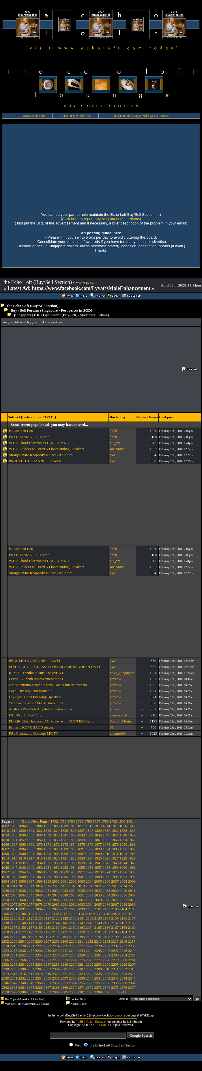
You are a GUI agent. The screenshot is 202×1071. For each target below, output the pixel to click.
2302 (39, 969)
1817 (131, 826)
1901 (30, 853)
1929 (132, 858)
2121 (130, 913)
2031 (47, 890)
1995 (13, 881)
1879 (115, 844)
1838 (39, 835)
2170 (5, 932)
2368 (56, 987)
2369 (64, 987)
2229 (98, 946)
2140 (22, 923)
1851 (13, 840)
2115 (80, 913)
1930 (5, 863)
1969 (64, 872)
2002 (72, 881)
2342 (106, 978)
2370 (72, 987)
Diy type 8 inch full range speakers (35, 697)
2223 (47, 946)
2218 (5, 946)
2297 (132, 964)
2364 (22, 987)
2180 (89, 932)
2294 (106, 964)
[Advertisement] (101, 167)
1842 (72, 835)
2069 (98, 900)
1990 (106, 877)
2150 (106, 923)
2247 (115, 950)
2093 (30, 909)
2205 (30, 941)
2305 (64, 969)
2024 (123, 886)
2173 (30, 932)
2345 (132, 978)
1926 (106, 858)
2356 (89, 983)
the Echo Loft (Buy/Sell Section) (33, 306)
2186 (5, 937)
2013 (30, 886)
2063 (47, 900)
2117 (97, 913)
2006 (106, 881)
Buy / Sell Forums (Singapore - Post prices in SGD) (51, 310)
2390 (106, 992)
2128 (56, 918)
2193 (64, 937)
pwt (112, 455)
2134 (106, 918)
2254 (39, 955)
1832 (123, 830)
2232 (123, 946)
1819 (13, 830)
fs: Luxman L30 (21, 430)
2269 (30, 960)
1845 (98, 835)
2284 (22, 964)
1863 (115, 840)
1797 (96, 821)
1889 (64, 849)
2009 (132, 881)
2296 (123, 964)
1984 (56, 877)
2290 (72, 964)
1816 (123, 826)
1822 (39, 830)
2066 (72, 900)
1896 (123, 849)
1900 (22, 853)
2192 (56, 937)
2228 (89, 946)
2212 (89, 941)
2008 (123, 881)
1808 (56, 826)
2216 (123, 941)
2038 (106, 890)
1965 (30, 872)
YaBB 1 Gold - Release (91, 1021)
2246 (106, 950)
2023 (115, 886)
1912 (123, 853)
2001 (64, 881)
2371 (81, 987)
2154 (5, 927)
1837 (30, 835)
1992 (123, 877)
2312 (123, 969)
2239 (47, 950)
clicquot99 (118, 733)
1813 (98, 826)
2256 (56, 955)
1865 (132, 840)
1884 (22, 849)
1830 (106, 830)
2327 (115, 973)
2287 (47, 964)
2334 (39, 978)
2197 (98, 937)
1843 (81, 835)
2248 (123, 950)
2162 (72, 927)
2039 (115, 890)
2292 (89, 964)
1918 (39, 858)
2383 (47, 992)
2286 (39, 964)
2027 (13, 890)
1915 (13, 858)
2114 (72, 913)
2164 (89, 927)
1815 (115, 826)
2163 (81, 927)
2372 (89, 987)
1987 (81, 877)
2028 (22, 890)
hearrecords (118, 715)
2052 (89, 895)
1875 (81, 844)
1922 (72, 858)
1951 (47, 867)
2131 (81, 918)
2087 (115, 904)
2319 (47, 973)
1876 (89, 844)
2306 (72, 969)
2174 (39, 932)
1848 (123, 835)
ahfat (113, 430)
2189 (30, 937)
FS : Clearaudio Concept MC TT (33, 733)
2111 (47, 913)
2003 (81, 881)
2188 (22, 937)
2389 (98, 992)
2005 (98, 881)
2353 (64, 983)
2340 (89, 978)
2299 (13, 969)
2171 (13, 932)
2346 (5, 983)
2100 (89, 909)
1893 (98, 849)
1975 (115, 872)
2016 (55, 886)
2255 (47, 955)
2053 (98, 895)
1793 (62, 821)
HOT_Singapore (122, 673)
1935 (47, 863)
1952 (56, 867)
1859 (81, 840)
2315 (13, 973)
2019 (81, 886)
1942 (106, 863)
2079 (47, 904)
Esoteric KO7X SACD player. (31, 727)
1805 (30, 826)
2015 (47, 886)
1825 (64, 830)
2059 (13, 900)
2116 (88, 913)
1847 (115, 835)
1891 (81, 849)
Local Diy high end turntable (30, 691)
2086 (106, 904)
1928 (123, 858)
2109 (30, 913)
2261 (98, 955)
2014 (39, 886)
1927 (115, 858)
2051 (81, 895)
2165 (98, 927)
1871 (47, 844)
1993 (132, 877)
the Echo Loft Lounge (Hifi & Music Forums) (141, 115)
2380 (22, 992)
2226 (72, 946)
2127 (47, 918)
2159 (47, 927)
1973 (98, 872)
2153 (132, 923)
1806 (39, 826)
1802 (5, 826)
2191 (47, 937)
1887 (47, 849)
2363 (13, 987)
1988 (89, 877)
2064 (56, 900)
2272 (56, 960)
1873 (64, 844)
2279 (115, 960)
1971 (81, 872)
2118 (105, 913)
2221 (30, 946)
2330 (5, 978)
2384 (56, 992)
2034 (72, 890)
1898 (5, 853)
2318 (39, 973)
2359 (115, 983)
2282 (5, 964)
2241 (64, 950)
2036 (89, 890)
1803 (13, 826)
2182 (106, 932)
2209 (64, 941)
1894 (106, 849)
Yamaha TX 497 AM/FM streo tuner (36, 703)
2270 (39, 960)
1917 (30, 858)
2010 (5, 886)
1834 (5, 835)
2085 (98, 904)
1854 (39, 840)
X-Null (102, 1025)
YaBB (93, 282)
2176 (56, 932)
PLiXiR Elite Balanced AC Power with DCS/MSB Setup (51, 721)
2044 (22, 895)
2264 (123, 955)
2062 (39, 900)
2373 (98, 987)
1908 (89, 853)
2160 (56, 927)
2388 (89, 992)
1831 (115, 830)
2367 (47, 987)
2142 (39, 923)
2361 (132, 983)
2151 (115, 923)
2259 (81, 955)
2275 (81, 960)
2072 (123, 900)
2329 (132, 973)
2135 (115, 918)
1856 (56, 840)
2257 (64, 955)
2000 (56, 881)
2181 (98, 932)
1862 (106, 840)
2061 (30, 900)
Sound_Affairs (121, 721)
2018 (72, 886)
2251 (13, 955)
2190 (39, 937)
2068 (89, 900)
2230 (106, 946)
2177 (64, 932)
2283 (13, 964)
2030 (39, 890)
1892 (89, 849)
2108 (22, 913)
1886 (39, 849)
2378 (5, 992)
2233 (132, 946)
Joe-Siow (117, 449)
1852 (22, 840)
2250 (5, 955)
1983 (47, 877)
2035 (81, 890)
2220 (22, 946)
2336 (56, 978)
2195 (81, 937)
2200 (123, 937)
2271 (47, 960)
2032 (56, 890)
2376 (123, 987)
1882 (5, 849)
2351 (47, 983)
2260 (89, 955)
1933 (30, 863)
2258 (72, 955)
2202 (5, 941)
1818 (5, 830)
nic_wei (115, 443)
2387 (81, 992)
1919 (47, 858)
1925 (98, 858)
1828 (89, 830)
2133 (98, 918)
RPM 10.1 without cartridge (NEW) (36, 673)
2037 (98, 890)
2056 (123, 895)
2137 (132, 918)
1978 (5, 877)
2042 (5, 895)
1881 (132, 844)
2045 (30, 895)
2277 (98, 960)
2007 (115, 881)
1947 (13, 867)
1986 (72, 877)
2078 (39, 904)
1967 (47, 872)
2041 (132, 890)
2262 (106, 955)
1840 (56, 835)
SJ (111, 727)
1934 (39, 863)
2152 (123, 923)
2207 (47, 941)
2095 (47, 909)
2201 (132, 937)
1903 (47, 853)
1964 (22, 872)
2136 (123, 918)
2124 (22, 918)
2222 (39, 946)
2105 (132, 909)
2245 (98, 950)
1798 (105, 821)
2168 (123, 927)
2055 (115, 895)
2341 (98, 978)
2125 (30, 918)
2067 (81, 900)
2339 (81, 978)
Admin (102, 315)
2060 (22, 900)
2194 (72, 937)
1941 (98, 863)
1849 (132, 835)
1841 (64, 835)
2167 (115, 927)
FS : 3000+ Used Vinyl (26, 715)
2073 (132, 900)
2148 (89, 923)
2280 (123, 960)
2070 (106, 900)
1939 (81, 863)
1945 (132, 863)
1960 (123, 867)
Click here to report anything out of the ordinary (101, 219)
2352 (56, 983)
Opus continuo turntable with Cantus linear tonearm (48, 685)
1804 (22, 826)
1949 (30, 867)
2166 (106, 927)
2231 (115, 946)
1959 (115, 867)
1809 (64, 826)
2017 (64, 886)
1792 (54, 821)
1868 (22, 844)
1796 (88, 821)
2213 (98, 941)
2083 (81, 904)
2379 (13, 992)
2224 (56, 946)
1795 (79, 821)
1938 (72, 863)
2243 (81, 950)
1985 (64, 877)
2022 (106, 886)
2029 (30, 890)
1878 (106, 844)
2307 (81, 969)
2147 (81, 923)
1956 (89, 867)
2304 (56, 969)
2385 (64, 992)
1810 (72, 826)
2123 (13, 918)
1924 (89, 858)
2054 (106, 895)
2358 (106, 983)
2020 (89, 886)
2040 (123, 890)
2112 (55, 913)
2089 (132, 904)
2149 (98, 923)
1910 (106, 853)
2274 (72, 960)
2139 (13, 923)
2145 (64, 923)
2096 (56, 909)
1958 (106, 867)
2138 (5, 923)
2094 (39, 909)
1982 (39, 877)
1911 (115, 853)
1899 (13, 853)
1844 (89, 835)
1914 (5, 858)
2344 (123, 978)
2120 (122, 913)
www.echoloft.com (34, 115)
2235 (13, 950)
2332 (22, 978)
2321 (64, 973)
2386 (72, 992)
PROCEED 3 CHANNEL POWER (35, 461)
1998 (39, 881)
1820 (22, 830)
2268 (22, 960)
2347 (13, 983)
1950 (39, 867)
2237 (30, 950)
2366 (39, 987)
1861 (98, 840)
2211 (81, 941)
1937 (64, 863)
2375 (115, 987)
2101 (98, 909)
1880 (123, 844)
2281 (132, 960)
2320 (56, 973)
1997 (30, 881)
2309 (98, 969)
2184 (123, 932)
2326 (106, 973)
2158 (39, 927)
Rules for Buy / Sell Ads (76, 115)
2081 (64, 904)
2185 (132, 932)
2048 (56, 895)
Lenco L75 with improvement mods (36, 679)
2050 (72, 895)
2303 (47, 969)
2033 (64, 890)
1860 (89, 840)
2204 (22, 941)
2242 (72, 950)
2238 (39, 950)
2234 (5, 950)
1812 (89, 826)
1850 (5, 840)
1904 (56, 853)
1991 (115, 877)
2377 (132, 987)
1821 (30, 830)
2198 (106, 937)
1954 (72, 867)
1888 (56, 849)
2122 (5, 918)
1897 (132, 849)
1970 (72, 872)
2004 (89, 881)
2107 (13, 913)
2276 (89, 960)
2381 (30, 992)
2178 (72, 932)
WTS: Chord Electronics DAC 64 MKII (39, 443)
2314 (5, 973)
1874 (72, 844)
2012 (22, 886)
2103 (115, 909)
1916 (22, 858)
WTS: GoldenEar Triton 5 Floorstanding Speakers (46, 449)
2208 (56, 941)
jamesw (115, 679)
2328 (123, 973)
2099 (81, 909)
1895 (115, 849)
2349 (30, 983)
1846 (106, 835)
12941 (121, 992)
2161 (64, 927)
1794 (71, 821)
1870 (39, 844)
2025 (131, 886)
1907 (81, 853)
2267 (13, 960)
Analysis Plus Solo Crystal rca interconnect (41, 709)
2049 (64, 895)
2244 (89, 950)
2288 (56, 964)
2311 (115, 969)
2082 (72, 904)
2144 (56, 923)
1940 (89, 863)
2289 (64, 964)
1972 (89, 872)
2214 (106, 941)
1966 (39, 872)
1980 (22, 877)
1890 (72, 849)
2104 (123, 909)
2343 (115, 978)
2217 (131, 941)
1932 (22, 863)
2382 (39, 992)
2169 (132, 927)
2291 (81, 964)
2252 (22, 955)
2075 (13, 904)
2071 (115, 900)
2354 (72, 983)
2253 (30, 955)
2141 (30, 923)
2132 (89, 918)
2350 (39, 983)
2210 (72, 941)
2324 (89, 973)
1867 (13, 844)
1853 (30, 840)
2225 (64, 946)
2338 (72, 978)
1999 (47, 881)
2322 (72, 973)
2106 (5, 913)
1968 (56, 872)
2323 (81, 973)
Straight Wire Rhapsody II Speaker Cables (41, 455)
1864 (123, 840)
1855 (47, 840)
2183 (115, 932)
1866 (5, 844)
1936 (56, 863)
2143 (47, 923)
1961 (132, 867)
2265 (132, 955)
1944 (123, 863)
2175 (47, 932)
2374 (106, 987)
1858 (72, 840)
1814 (106, 826)
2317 (30, 973)
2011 (13, 886)
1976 (123, 872)
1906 (72, 853)
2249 (132, 950)
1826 (72, 830)
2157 (30, 927)
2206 (39, 941)
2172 (22, 932)
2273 (64, 960)
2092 (22, 909)
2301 (30, 969)
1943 (115, 863)
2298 (5, 969)
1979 (13, 877)
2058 (5, 900)
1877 (98, 844)
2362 (5, 987)
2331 (13, 978)
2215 (115, 941)
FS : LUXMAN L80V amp (29, 437)
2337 (64, 978)
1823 (47, 830)
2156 (22, 927)
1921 (64, 858)
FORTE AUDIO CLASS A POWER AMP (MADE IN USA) (54, 666)
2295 (115, 964)
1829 (98, 830)
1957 (98, 867)
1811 (81, 826)
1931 (13, 863)
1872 (56, 844)
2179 (81, 932)
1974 (106, 872)
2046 (39, 895)
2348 (22, 983)
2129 (64, 918)
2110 (39, 913)
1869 (30, 844)
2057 (132, 895)
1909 (98, 853)
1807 (47, 826)
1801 (130, 821)
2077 (30, 904)
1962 (5, 872)
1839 (47, 835)
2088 (123, 904)
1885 (30, 849)
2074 (5, 904)
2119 (113, 913)
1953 (64, 867)
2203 (13, 941)
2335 (47, 978)
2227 (81, 946)
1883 (13, 849)
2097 (64, 909)
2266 (5, 960)
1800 (122, 821)
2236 (22, 950)
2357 (98, 983)
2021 (98, 886)
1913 (131, 853)
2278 (106, 960)
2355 (81, 983)
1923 (81, 858)
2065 (64, 900)
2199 (115, 937)
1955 (81, 867)
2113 (64, 913)
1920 (56, 858)
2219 (13, 946)
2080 (56, 904)
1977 (132, 872)
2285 (30, 964)
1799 (113, 821)
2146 (72, 923)
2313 (131, 969)
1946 (5, 867)
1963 (13, 872)
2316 (22, 973)
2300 (22, 969)
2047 (47, 895)
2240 (56, 950)
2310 (106, 969)
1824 (56, 830)
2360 (123, 983)
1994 (5, 881)
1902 (39, 853)
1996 (22, 881)
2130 (72, 918)
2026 (5, 890)
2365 (30, 987)
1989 (98, 877)
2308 (89, 969)
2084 (89, 904)
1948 (22, 867)
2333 (30, 978)
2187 (13, 937)
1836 (22, 835)
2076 (22, 904)
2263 (115, 955)
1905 (64, 853)
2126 (39, 918)
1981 (30, 877)
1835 (13, 835)
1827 (81, 830)
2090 (5, 909)
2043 (13, 895)
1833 (132, 830)
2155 (13, 927)
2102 (106, 909)
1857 (64, 840)
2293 (98, 964)
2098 (72, 909)
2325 (98, 973)
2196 (89, 937)
